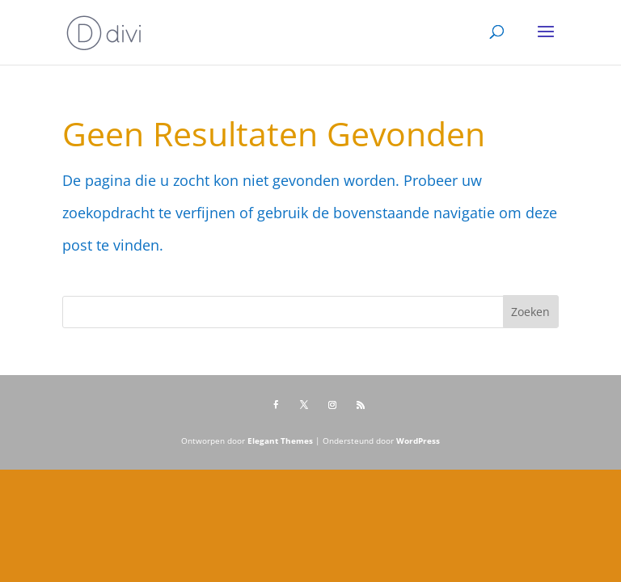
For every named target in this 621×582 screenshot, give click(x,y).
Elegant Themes (280, 440)
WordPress (418, 440)
